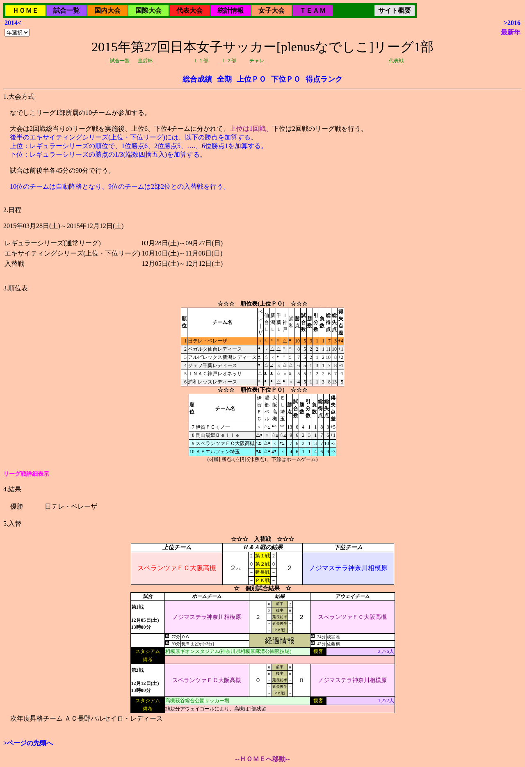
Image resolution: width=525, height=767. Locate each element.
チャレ (256, 61)
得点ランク (324, 79)
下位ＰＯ (286, 79)
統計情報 (230, 10)
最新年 (510, 32)
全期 (224, 79)
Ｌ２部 (228, 61)
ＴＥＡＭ (312, 10)
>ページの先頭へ (28, 743)
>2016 (512, 22)
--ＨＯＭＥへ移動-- (262, 759)
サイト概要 (394, 10)
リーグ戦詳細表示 (26, 474)
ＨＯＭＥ (25, 10)
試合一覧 (66, 10)
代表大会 (189, 10)
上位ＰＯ (251, 79)
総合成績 (197, 79)
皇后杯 (145, 61)
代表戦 (396, 61)
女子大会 (271, 10)
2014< (13, 22)
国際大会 (148, 10)
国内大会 (107, 10)
